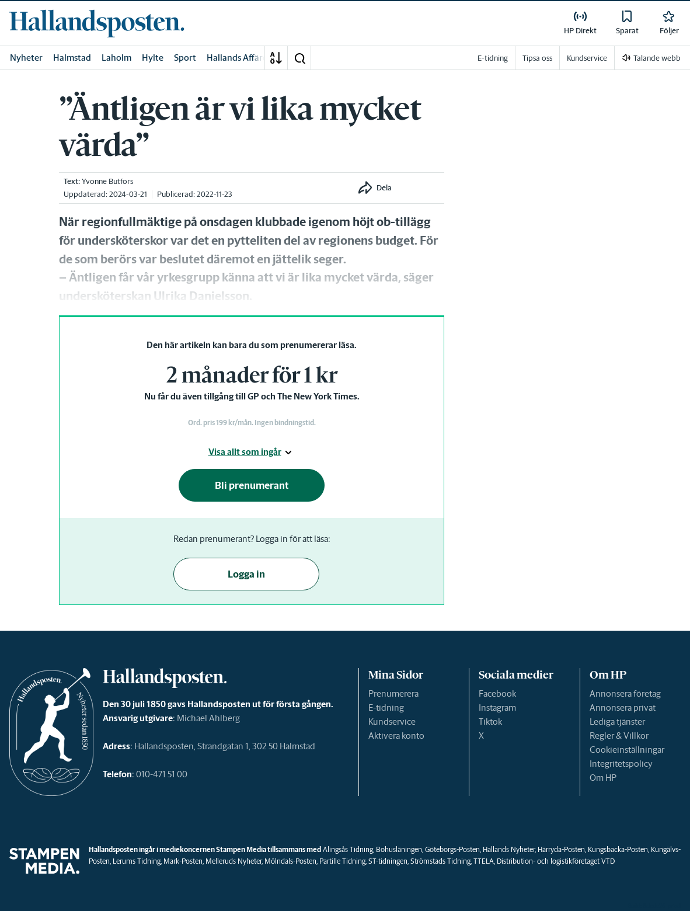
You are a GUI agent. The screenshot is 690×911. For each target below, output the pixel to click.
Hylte (152, 57)
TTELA (483, 861)
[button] (299, 58)
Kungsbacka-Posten (618, 849)
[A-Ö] (276, 57)
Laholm (116, 57)
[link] (96, 23)
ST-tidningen (387, 861)
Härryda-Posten (561, 849)
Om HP (603, 777)
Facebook (497, 693)
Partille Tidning (342, 861)
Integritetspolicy (621, 763)
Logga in (246, 574)
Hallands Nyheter (509, 849)
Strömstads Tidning (440, 861)
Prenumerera (393, 693)
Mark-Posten (183, 861)
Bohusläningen (399, 849)
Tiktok (490, 721)
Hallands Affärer (239, 57)
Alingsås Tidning (348, 849)
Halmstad (72, 57)
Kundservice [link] (587, 58)
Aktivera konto (396, 735)
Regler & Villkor (619, 735)
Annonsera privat (623, 707)
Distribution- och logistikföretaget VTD (556, 861)
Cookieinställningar (627, 749)
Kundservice (392, 721)
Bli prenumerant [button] (252, 485)
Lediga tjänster (617, 721)
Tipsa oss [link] (537, 58)
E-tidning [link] (493, 58)
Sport (185, 57)
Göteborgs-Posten (452, 849)
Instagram (497, 707)
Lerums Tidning (137, 861)
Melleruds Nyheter (233, 861)
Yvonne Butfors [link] (107, 181)
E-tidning (386, 707)
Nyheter (26, 57)
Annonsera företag (625, 693)
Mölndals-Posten (290, 861)
